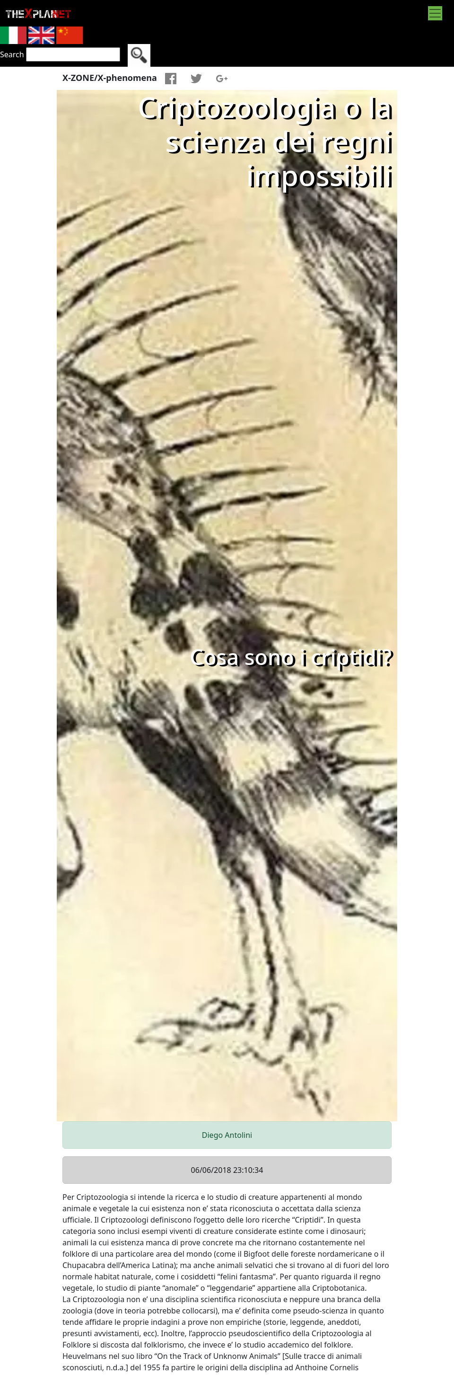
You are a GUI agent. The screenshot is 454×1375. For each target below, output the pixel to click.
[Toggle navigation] (435, 13)
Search (12, 54)
